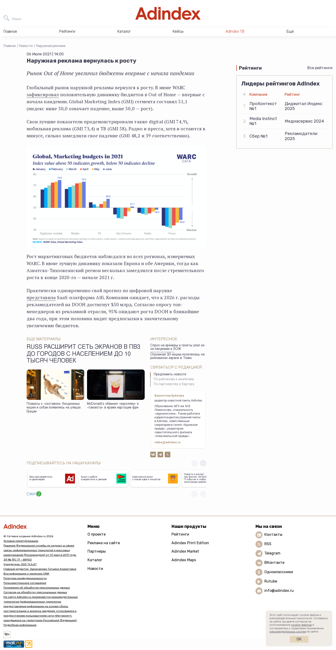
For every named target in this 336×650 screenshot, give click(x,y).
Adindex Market (185, 551)
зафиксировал (43, 94)
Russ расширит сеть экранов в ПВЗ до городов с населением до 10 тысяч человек (83, 354)
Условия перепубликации (21, 541)
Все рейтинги (319, 68)
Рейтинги (180, 534)
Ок (299, 639)
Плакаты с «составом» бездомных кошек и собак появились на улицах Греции (54, 407)
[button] (203, 463)
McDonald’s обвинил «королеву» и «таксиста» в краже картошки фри (113, 406)
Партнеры (97, 551)
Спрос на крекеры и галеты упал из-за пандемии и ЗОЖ (178, 347)
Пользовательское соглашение (25, 583)
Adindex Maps (184, 560)
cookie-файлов (301, 624)
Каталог (95, 560)
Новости (26, 46)
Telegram (272, 553)
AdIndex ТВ (235, 31)
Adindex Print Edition (190, 543)
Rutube (270, 581)
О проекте (97, 534)
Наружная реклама (51, 46)
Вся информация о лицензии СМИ (26, 573)
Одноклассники (278, 572)
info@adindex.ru (279, 590)
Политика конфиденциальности (25, 578)
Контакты (273, 534)
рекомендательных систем (288, 631)
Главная (10, 46)
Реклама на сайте (104, 543)
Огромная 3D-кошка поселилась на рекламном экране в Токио (177, 356)
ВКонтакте (274, 562)
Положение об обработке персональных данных (37, 587)
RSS (267, 544)
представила (41, 297)
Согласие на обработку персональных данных (35, 592)
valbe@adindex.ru (167, 442)
